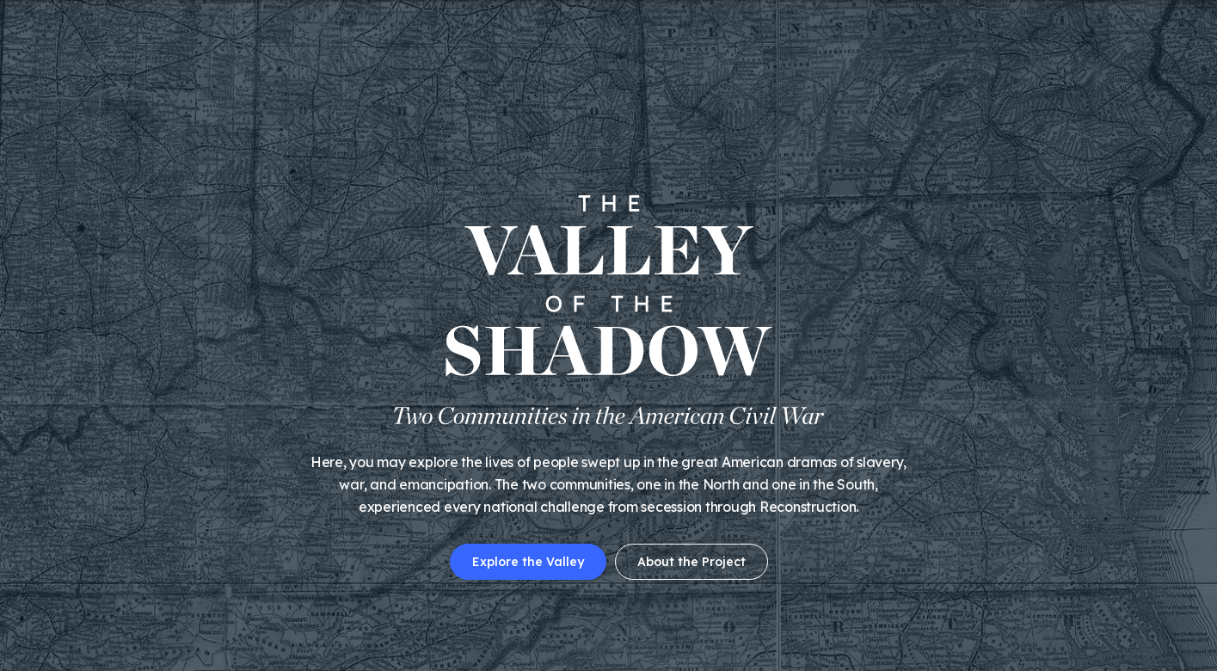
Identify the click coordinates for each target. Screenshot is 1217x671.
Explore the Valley (528, 561)
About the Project (691, 561)
